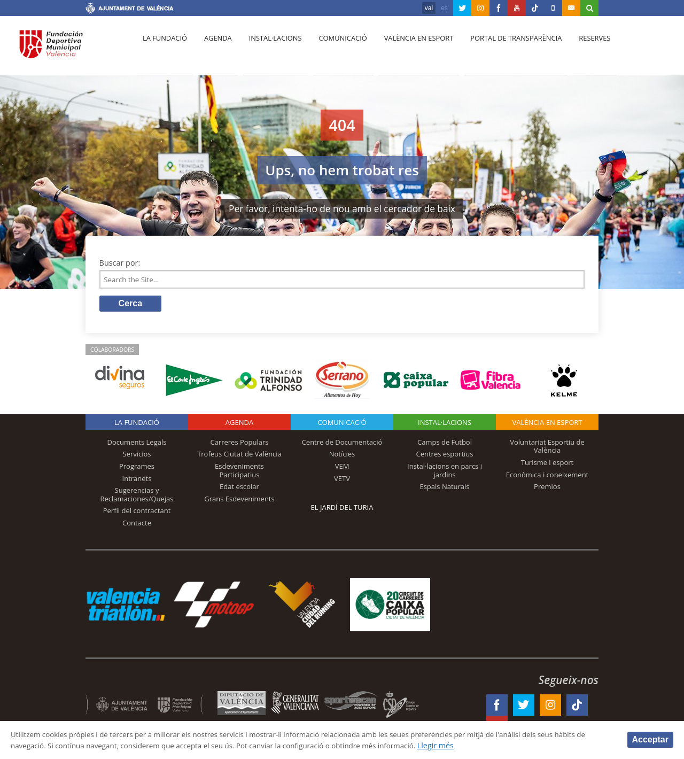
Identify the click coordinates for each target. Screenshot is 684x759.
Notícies (342, 456)
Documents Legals (137, 444)
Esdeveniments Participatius (239, 472)
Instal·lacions (268, 48)
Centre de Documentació (342, 444)
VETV (342, 480)
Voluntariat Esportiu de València (547, 448)
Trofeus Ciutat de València (239, 456)
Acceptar (650, 738)
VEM (342, 468)
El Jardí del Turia (342, 509)
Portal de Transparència (502, 48)
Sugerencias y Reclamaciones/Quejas (137, 496)
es (444, 8)
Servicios (136, 456)
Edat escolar (239, 488)
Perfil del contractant (137, 512)
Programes (136, 468)
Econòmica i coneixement (547, 476)
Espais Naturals (444, 488)
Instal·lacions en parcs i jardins (444, 472)
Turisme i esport (547, 464)
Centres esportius (444, 456)
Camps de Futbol (444, 444)
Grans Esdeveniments (239, 501)
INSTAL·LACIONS (444, 424)
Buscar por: (120, 263)
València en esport (407, 48)
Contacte (136, 525)
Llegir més (503, 745)
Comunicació (333, 48)
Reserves (578, 48)
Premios (547, 488)
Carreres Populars (239, 444)
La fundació (163, 48)
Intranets (137, 480)
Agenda (214, 48)
